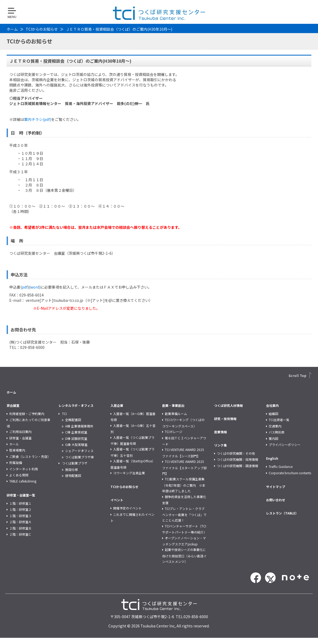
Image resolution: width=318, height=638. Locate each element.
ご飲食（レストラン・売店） (30, 456)
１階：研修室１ (20, 503)
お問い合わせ (275, 500)
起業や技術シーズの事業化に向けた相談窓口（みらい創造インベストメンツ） (184, 555)
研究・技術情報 (225, 418)
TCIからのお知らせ (42, 29)
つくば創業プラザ (74, 463)
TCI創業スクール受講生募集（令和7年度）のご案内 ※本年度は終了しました (183, 485)
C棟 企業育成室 (76, 432)
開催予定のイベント (127, 508)
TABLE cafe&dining (22, 481)
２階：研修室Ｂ (20, 528)
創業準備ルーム (176, 413)
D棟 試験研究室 (76, 438)
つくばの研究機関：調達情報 (237, 465)
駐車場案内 (17, 450)
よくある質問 (18, 475)
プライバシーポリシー (285, 444)
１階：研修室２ (20, 509)
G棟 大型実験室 (76, 444)
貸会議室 (13, 405)
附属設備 (15, 462)
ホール (14, 444)
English (272, 458)
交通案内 (275, 426)
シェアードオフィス (79, 450)
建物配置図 (73, 475)
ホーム (12, 29)
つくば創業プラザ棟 (79, 457)
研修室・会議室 (20, 438)
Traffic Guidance (281, 466)
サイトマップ (275, 486)
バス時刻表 (277, 432)
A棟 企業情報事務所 (79, 426)
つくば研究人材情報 (228, 405)
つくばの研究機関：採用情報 (237, 459)
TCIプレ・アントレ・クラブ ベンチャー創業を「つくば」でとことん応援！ (185, 514)
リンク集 (220, 445)
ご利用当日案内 (20, 431)
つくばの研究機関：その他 (236, 453)
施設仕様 (71, 469)
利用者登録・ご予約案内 (26, 413)
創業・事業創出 (173, 405)
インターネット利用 (23, 469)
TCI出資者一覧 (279, 419)
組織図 (273, 413)
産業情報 (220, 432)
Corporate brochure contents (290, 473)
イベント (117, 500)
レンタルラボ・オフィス (76, 405)
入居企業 (117, 405)
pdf (25, 287)
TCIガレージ (173, 431)
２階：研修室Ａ (20, 521)
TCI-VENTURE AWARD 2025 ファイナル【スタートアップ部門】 (184, 467)
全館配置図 (73, 419)
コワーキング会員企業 (129, 473)
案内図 (273, 438)
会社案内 (272, 405)
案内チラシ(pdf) (37, 119)
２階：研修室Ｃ (20, 534)
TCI (64, 413)
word (34, 287)
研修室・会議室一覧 (21, 495)
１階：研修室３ (20, 515)
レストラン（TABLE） (282, 513)
